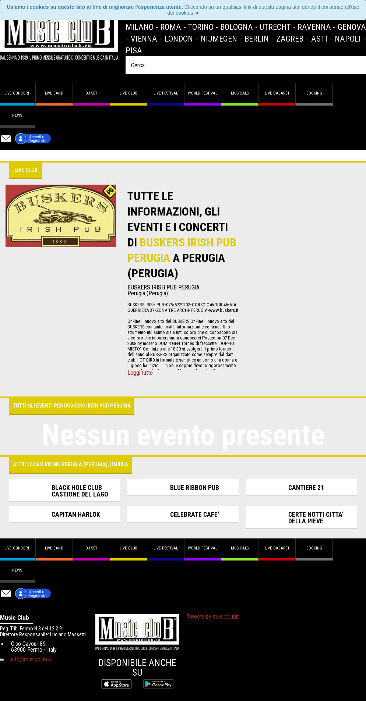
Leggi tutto (140, 373)
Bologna (236, 27)
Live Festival (166, 93)
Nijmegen (219, 38)
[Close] (197, 13)
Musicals (240, 93)
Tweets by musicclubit (213, 616)
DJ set (91, 93)
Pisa (134, 50)
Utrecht (275, 27)
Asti (319, 38)
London (179, 38)
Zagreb (289, 38)
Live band (54, 93)
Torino (201, 27)
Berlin (256, 38)
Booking (314, 93)
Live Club (128, 93)
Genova (352, 27)
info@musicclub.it (31, 659)
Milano (140, 27)
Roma (170, 27)
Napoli (348, 38)
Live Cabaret (277, 93)
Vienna (144, 38)
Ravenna (314, 27)
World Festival (202, 93)
